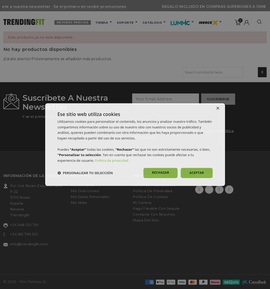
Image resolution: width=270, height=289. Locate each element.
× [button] (217, 108)
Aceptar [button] (196, 173)
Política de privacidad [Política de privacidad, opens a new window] (111, 160)
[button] (85, 173)
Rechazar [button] (160, 172)
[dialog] (135, 144)
